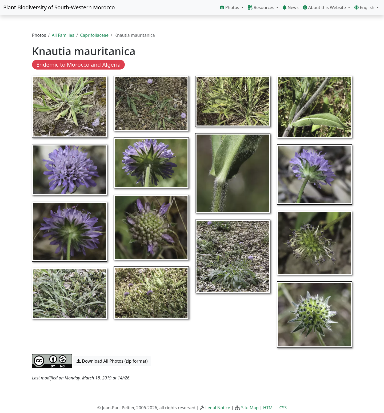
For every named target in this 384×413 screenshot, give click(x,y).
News (290, 7)
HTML (269, 408)
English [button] (364, 7)
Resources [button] (261, 7)
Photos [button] (230, 7)
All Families (63, 35)
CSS (283, 408)
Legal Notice (217, 408)
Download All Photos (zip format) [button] (112, 361)
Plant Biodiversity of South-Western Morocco (59, 7)
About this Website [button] (325, 7)
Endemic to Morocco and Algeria (78, 64)
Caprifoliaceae (94, 35)
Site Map (249, 408)
